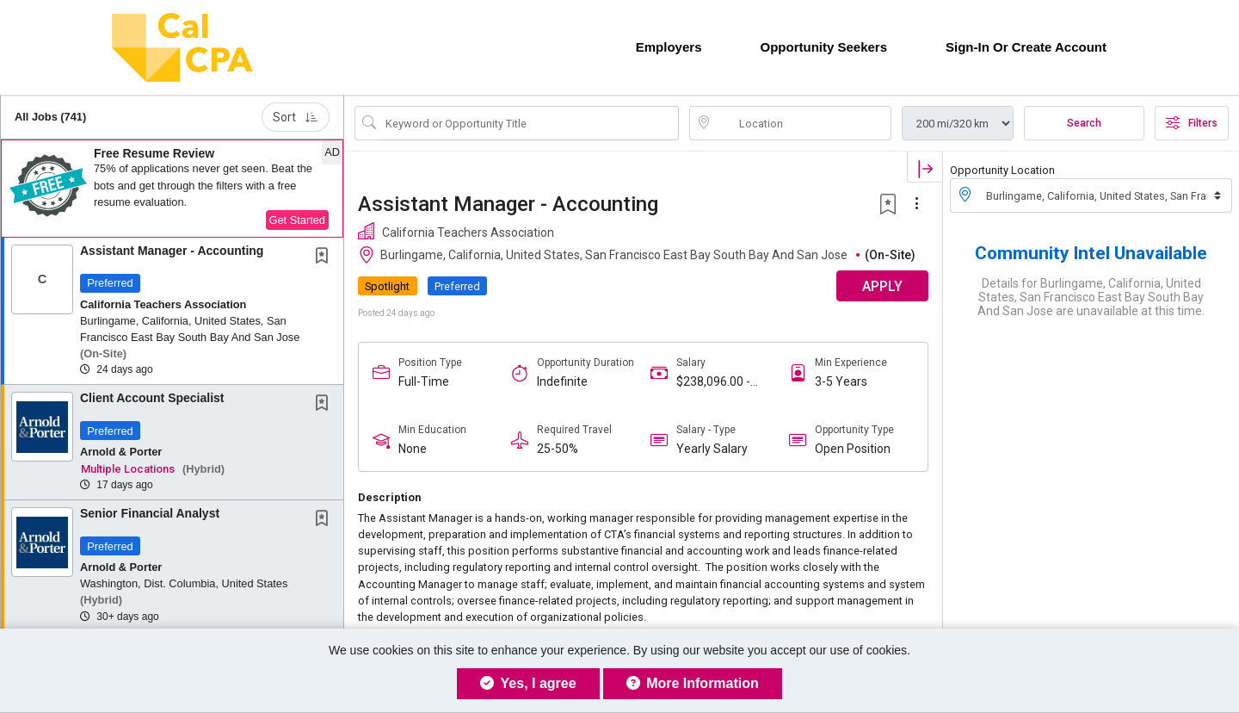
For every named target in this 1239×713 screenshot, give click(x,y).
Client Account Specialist (152, 398)
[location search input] (802, 123)
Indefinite (562, 381)
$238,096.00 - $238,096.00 (713, 382)
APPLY (882, 286)
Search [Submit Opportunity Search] (1084, 123)
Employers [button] (669, 47)
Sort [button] (295, 117)
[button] (172, 189)
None (412, 449)
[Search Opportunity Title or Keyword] (529, 123)
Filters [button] (1191, 123)
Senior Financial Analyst (149, 513)
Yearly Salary (712, 449)
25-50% (557, 449)
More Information (692, 683)
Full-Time (423, 381)
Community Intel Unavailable (1091, 253)
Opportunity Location (1002, 170)
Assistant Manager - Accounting (171, 250)
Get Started (297, 220)
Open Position (853, 449)
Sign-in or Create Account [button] (1026, 47)
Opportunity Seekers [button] (823, 47)
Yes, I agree (528, 683)
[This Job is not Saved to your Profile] (325, 257)
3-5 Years (841, 381)
